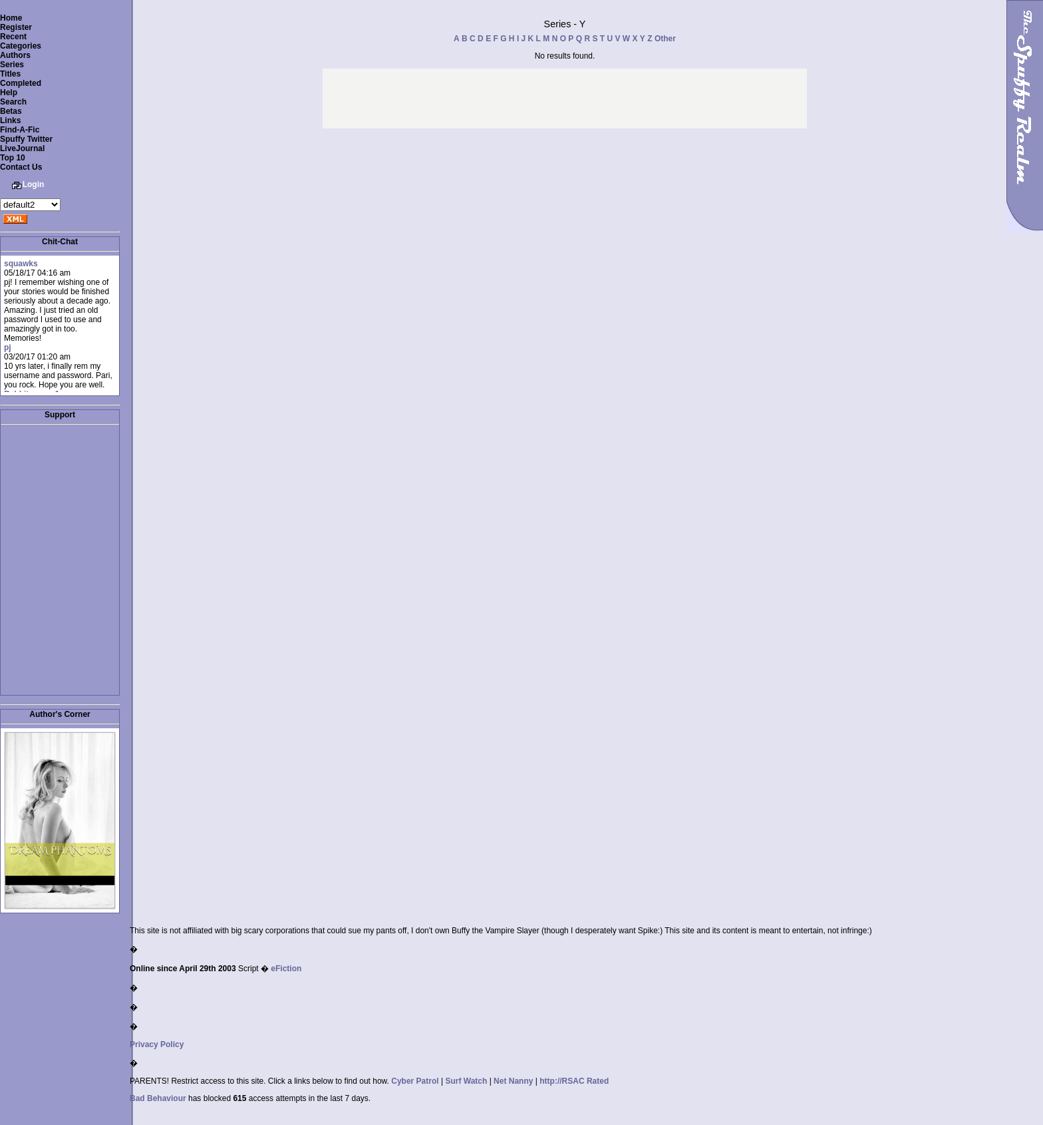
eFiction (286, 968)
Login (34, 184)
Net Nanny (513, 1081)
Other (665, 38)
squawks (21, 263)
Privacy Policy (157, 1044)
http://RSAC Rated (574, 1081)
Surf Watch (466, 1081)
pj (7, 347)
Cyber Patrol (414, 1081)
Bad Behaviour (158, 1098)
